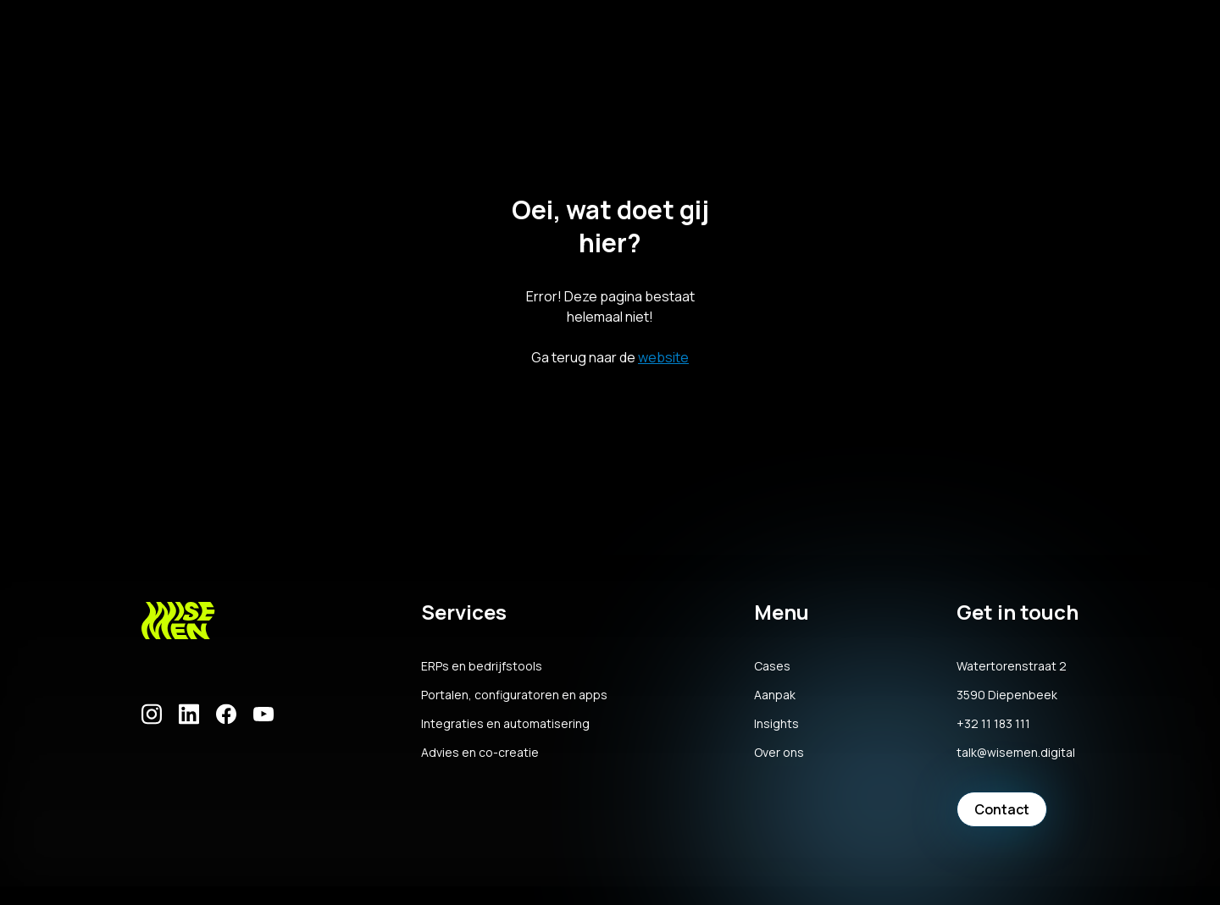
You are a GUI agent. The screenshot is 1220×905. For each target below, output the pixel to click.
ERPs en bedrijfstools (481, 666)
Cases (772, 666)
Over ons (779, 752)
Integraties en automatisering (505, 724)
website (663, 357)
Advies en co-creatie (480, 752)
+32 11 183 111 (993, 724)
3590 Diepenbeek (1007, 695)
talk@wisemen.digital (1016, 752)
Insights (776, 724)
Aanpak (775, 695)
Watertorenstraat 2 (1012, 666)
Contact (1001, 809)
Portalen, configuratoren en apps (514, 695)
